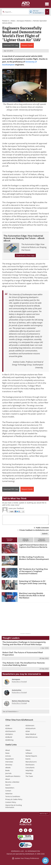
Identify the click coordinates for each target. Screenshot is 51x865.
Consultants (30, 767)
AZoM (7, 725)
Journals (8, 773)
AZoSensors (30, 725)
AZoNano (8, 728)
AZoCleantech (10, 731)
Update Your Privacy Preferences (25, 858)
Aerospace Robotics (24, 21)
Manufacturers (31, 762)
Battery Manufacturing (20, 701)
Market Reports (31, 756)
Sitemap (29, 773)
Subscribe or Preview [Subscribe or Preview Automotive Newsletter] (19, 692)
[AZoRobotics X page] (30, 830)
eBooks (8, 767)
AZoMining (9, 740)
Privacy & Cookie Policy (13, 799)
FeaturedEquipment (41, 539)
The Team (29, 776)
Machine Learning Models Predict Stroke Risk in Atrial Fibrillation (32, 595)
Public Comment (42, 528)
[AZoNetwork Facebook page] (25, 830)
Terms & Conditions (12, 796)
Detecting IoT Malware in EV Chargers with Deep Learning (32, 582)
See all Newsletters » (10, 711)
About (7, 750)
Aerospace (16, 679)
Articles (8, 756)
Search (7, 785)
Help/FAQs (29, 770)
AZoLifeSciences (31, 737)
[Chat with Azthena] (45, 860)
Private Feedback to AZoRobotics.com (34, 530)
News (13, 21)
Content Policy (10, 802)
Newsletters (9, 788)
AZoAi (28, 731)
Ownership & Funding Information (13, 806)
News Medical (31, 734)
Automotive (16, 690)
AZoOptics (9, 734)
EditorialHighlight (26, 539)
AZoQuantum (30, 728)
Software (29, 753)
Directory (8, 765)
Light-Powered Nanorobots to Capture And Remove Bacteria (33, 545)
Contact (8, 791)
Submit (45, 533)
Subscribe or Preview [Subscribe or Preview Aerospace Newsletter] (19, 682)
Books (7, 770)
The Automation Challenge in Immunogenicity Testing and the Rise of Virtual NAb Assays (24, 643)
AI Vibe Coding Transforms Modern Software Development (34, 558)
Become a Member (12, 782)
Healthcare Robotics (12, 776)
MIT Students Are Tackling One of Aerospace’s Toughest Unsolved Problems (33, 571)
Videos (28, 750)
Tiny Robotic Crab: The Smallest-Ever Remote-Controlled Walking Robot (23, 663)
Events (28, 759)
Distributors (30, 765)
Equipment (9, 759)
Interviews (9, 762)
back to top (44, 813)
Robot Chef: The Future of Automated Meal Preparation (22, 653)
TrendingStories (9, 539)
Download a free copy (25, 255)
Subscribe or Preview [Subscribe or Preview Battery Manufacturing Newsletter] (19, 703)
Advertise (8, 793)
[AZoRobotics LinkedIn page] (21, 830)
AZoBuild (8, 737)
